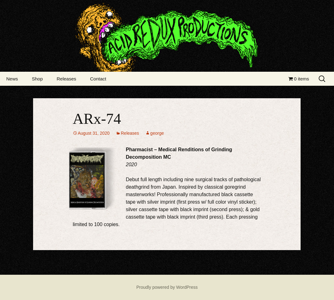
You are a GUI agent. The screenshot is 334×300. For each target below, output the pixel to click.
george (157, 133)
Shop (37, 78)
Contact (98, 78)
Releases (66, 78)
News (12, 78)
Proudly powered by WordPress (167, 287)
